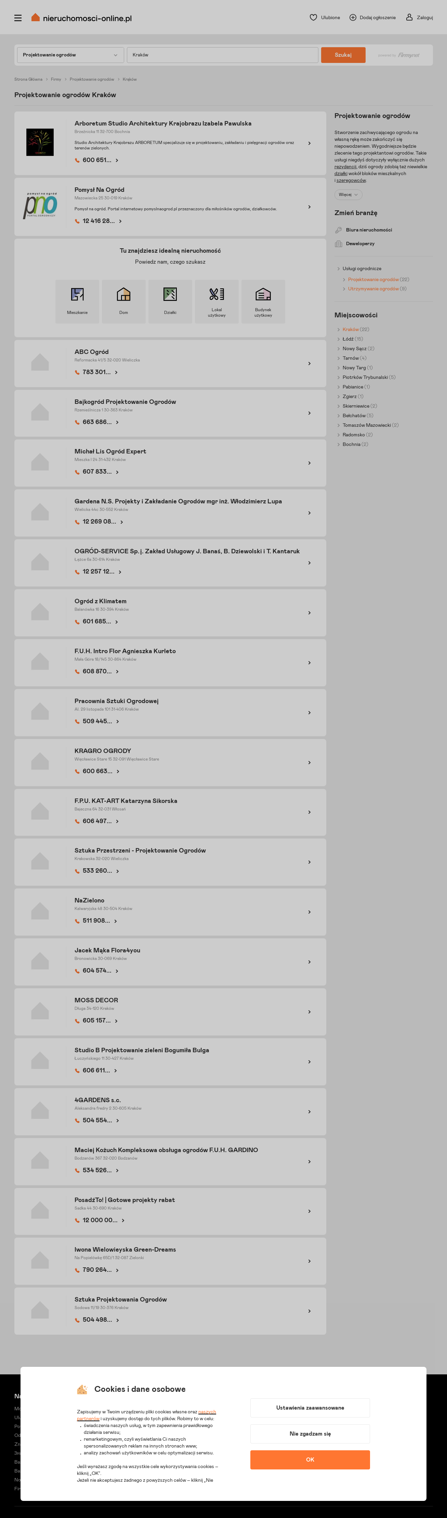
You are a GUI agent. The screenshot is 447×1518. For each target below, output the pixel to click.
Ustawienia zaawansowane (310, 1408)
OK (310, 1460)
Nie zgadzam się (310, 1434)
